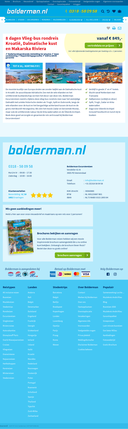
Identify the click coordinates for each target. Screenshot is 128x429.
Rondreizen (8, 311)
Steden (21, 19)
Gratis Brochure (110, 344)
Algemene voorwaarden (113, 1)
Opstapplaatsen (43, 1)
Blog (105, 302)
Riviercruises (8, 325)
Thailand (32, 401)
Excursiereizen (9, 316)
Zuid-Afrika (33, 411)
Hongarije (32, 335)
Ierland (31, 340)
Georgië (31, 325)
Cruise (106, 20)
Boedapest (57, 306)
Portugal (32, 382)
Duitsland (32, 311)
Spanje (31, 396)
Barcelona (57, 292)
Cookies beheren (85, 349)
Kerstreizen (8, 368)
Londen (56, 316)
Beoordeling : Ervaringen (17, 196)
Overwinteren (9, 354)
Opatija (56, 325)
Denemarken (33, 306)
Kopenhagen (58, 311)
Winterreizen (8, 373)
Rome (55, 340)
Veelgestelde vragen (91, 1)
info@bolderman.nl (94, 180)
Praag (55, 335)
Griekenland (33, 330)
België (30, 302)
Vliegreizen (75, 20)
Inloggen (77, 4)
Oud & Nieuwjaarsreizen (13, 340)
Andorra (31, 292)
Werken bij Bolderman (87, 297)
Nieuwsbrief (28, 1)
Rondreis (46, 19)
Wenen (56, 344)
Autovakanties (9, 330)
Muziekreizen (59, 19)
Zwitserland (33, 416)
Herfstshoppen (9, 363)
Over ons (82, 302)
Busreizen (10, 19)
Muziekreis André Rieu (112, 297)
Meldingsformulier (86, 340)
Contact (51, 4)
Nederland (32, 363)
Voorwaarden (84, 325)
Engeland (32, 316)
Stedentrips (8, 306)
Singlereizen (8, 321)
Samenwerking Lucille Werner (114, 292)
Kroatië (31, 354)
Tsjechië (31, 406)
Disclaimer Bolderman (87, 344)
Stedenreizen (8, 378)
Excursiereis (33, 19)
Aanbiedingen (109, 335)
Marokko (31, 359)
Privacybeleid (84, 335)
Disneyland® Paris (10, 335)
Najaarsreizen (9, 359)
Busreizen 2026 (109, 306)
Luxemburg (58, 321)
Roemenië (32, 387)
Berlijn (56, 302)
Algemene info (84, 321)
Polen (30, 378)
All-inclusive (92, 19)
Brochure (17, 1)
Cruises (6, 344)
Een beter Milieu (110, 330)
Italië (30, 349)
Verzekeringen (84, 316)
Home (7, 1)
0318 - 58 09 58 (81, 11)
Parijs (55, 330)
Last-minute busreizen (112, 325)
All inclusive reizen (11, 292)
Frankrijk (32, 321)
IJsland (31, 344)
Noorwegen (33, 368)
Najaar (117, 19)
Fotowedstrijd (74, 1)
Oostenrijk (32, 373)
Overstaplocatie (59, 1)
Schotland (32, 392)
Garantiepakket (63, 4)
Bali (29, 297)
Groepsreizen (108, 321)
